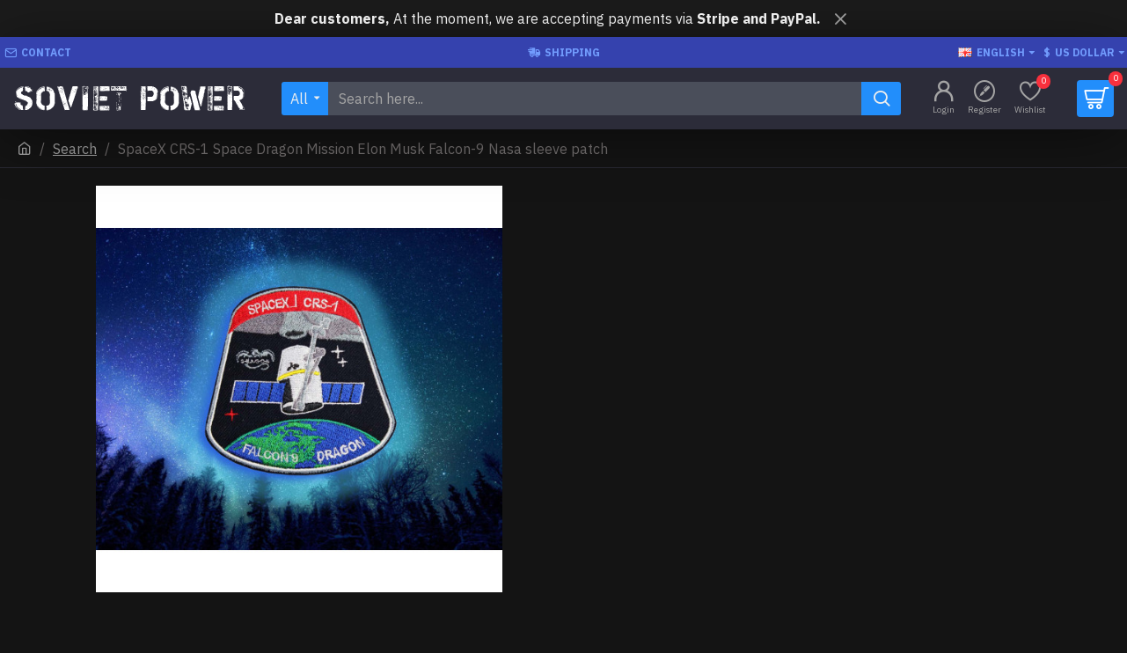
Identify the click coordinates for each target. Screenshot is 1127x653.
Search (75, 149)
